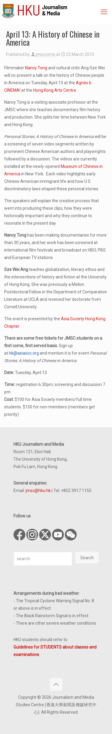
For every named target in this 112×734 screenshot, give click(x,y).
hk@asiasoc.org (24, 353)
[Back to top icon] (56, 684)
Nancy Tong (36, 67)
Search (87, 557)
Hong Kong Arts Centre (54, 90)
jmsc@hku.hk (38, 490)
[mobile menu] (104, 12)
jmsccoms (45, 54)
